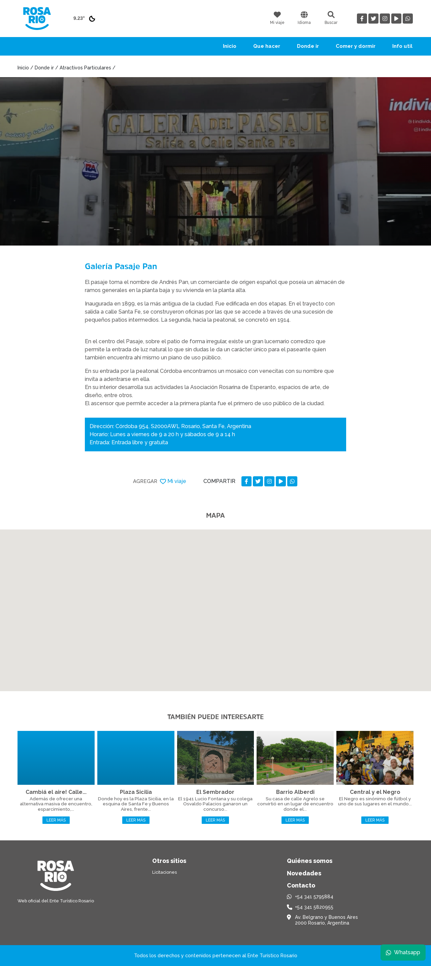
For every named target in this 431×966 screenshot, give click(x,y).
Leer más (56, 820)
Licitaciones (164, 872)
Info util (402, 46)
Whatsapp (403, 952)
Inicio (229, 46)
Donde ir (308, 46)
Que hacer (266, 46)
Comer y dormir (355, 46)
